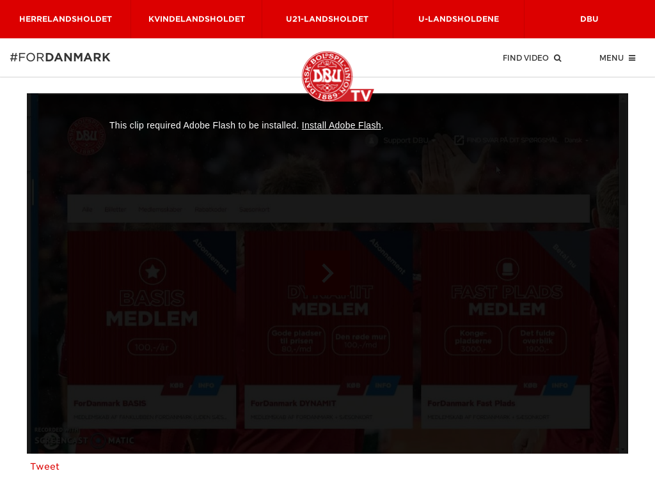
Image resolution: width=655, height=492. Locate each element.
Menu (617, 57)
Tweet (44, 466)
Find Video (532, 57)
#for (27, 57)
